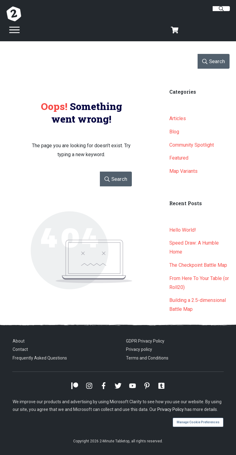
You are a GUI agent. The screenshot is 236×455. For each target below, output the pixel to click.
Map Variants (183, 171)
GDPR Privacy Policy (145, 341)
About (19, 341)
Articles (177, 118)
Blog (174, 132)
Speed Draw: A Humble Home (194, 247)
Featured (178, 158)
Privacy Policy (170, 409)
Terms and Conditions (147, 357)
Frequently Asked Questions (40, 357)
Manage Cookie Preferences (198, 422)
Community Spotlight (191, 145)
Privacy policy (139, 349)
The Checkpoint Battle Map (198, 265)
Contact (20, 349)
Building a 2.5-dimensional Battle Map (197, 304)
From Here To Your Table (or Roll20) (199, 282)
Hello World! (182, 230)
